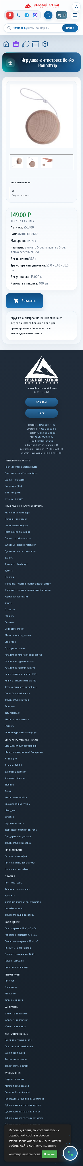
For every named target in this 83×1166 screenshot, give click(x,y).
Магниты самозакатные (17, 719)
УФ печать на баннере (16, 1013)
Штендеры (10, 810)
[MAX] (35, 15)
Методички (10, 993)
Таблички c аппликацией (17, 889)
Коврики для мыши (15, 1079)
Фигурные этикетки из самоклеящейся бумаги (28, 583)
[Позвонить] (18, 15)
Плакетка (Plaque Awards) (17, 1092)
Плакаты (9, 622)
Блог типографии (13, 492)
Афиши (8, 791)
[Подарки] (16, 44)
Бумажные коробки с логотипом (20, 544)
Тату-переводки (12, 712)
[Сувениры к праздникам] (26, 44)
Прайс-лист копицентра (16, 967)
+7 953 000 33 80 (47, 428)
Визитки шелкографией (16, 856)
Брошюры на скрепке (15, 648)
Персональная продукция (17, 532)
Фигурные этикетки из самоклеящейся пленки (28, 590)
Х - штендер (11, 758)
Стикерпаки (10, 641)
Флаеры (9, 603)
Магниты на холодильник (18, 635)
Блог (41, 413)
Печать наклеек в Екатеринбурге (21, 473)
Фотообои (9, 816)
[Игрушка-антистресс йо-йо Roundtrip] (45, 44)
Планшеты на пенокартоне (18, 947)
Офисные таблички (14, 628)
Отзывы (41, 402)
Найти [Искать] (70, 28)
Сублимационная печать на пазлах (22, 1111)
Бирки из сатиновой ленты (18, 1040)
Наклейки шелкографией (17, 869)
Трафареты (10, 895)
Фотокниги (10, 706)
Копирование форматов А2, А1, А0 (21, 935)
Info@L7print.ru (45, 441)
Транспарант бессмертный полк (21, 829)
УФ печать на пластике (16, 1020)
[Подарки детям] (35, 44)
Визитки (9, 557)
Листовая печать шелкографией (20, 862)
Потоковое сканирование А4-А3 (19, 954)
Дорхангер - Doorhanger (16, 564)
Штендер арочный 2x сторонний (21, 745)
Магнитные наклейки (16, 797)
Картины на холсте (14, 823)
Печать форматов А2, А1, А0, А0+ (20, 928)
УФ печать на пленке (15, 1026)
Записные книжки (14, 1000)
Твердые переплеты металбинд (21, 687)
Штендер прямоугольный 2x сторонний (24, 752)
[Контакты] (10, 15)
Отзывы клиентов (14, 499)
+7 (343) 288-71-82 (45, 424)
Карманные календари (16, 596)
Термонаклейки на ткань (17, 700)
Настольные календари (16, 525)
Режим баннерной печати (17, 693)
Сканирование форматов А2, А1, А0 (21, 941)
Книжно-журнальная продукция (21, 732)
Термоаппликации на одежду (19, 915)
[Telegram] (26, 15)
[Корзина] (61, 15)
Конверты (9, 616)
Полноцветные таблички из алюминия (24, 1098)
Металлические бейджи (17, 1085)
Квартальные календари (17, 512)
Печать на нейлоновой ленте (19, 1046)
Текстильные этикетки (16, 1059)
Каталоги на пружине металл (19, 661)
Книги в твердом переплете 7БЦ (21, 680)
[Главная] (6, 44)
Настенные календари (16, 519)
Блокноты (9, 726)
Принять (49, 1154)
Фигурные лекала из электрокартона (23, 902)
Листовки (9, 980)
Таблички (9, 784)
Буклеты (9, 570)
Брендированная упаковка (18, 836)
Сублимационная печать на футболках (24, 1118)
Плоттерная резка (13, 882)
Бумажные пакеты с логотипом (20, 551)
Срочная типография (15, 479)
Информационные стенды (17, 804)
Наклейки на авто (13, 908)
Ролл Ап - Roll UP (13, 765)
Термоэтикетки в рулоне (16, 1065)
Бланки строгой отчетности (18, 538)
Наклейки (9, 577)
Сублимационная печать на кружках (23, 1105)
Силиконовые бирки (15, 1053)
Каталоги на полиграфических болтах (23, 654)
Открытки (10, 609)
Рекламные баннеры (15, 778)
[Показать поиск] (48, 15)
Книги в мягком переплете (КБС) (21, 674)
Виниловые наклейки (15, 771)
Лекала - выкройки (14, 960)
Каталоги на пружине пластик (20, 667)
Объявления (11, 987)
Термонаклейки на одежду (18, 842)
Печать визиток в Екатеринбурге (21, 466)
